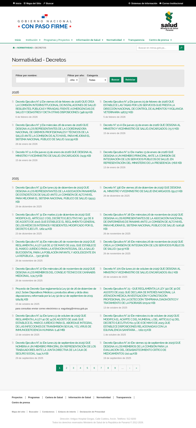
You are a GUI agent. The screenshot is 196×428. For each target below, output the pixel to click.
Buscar (50, 3)
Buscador (33, 412)
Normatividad (114, 40)
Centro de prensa (158, 40)
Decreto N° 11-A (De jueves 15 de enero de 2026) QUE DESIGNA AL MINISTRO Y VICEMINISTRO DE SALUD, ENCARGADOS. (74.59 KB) (54, 153)
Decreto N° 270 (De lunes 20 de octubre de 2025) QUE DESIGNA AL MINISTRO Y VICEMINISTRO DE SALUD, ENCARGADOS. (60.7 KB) (142, 270)
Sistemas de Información (144, 3)
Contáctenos (48, 412)
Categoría (92, 75)
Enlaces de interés (67, 412)
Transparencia (136, 40)
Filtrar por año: (76, 75)
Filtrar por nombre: (26, 75)
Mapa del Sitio (33, 3)
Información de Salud (88, 40)
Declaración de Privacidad (92, 412)
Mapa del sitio (18, 412)
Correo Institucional (172, 3)
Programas (34, 397)
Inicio (18, 3)
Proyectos (17, 397)
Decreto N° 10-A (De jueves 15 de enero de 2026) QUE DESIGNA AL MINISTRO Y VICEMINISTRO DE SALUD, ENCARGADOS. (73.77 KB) (142, 126)
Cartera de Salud (54, 397)
